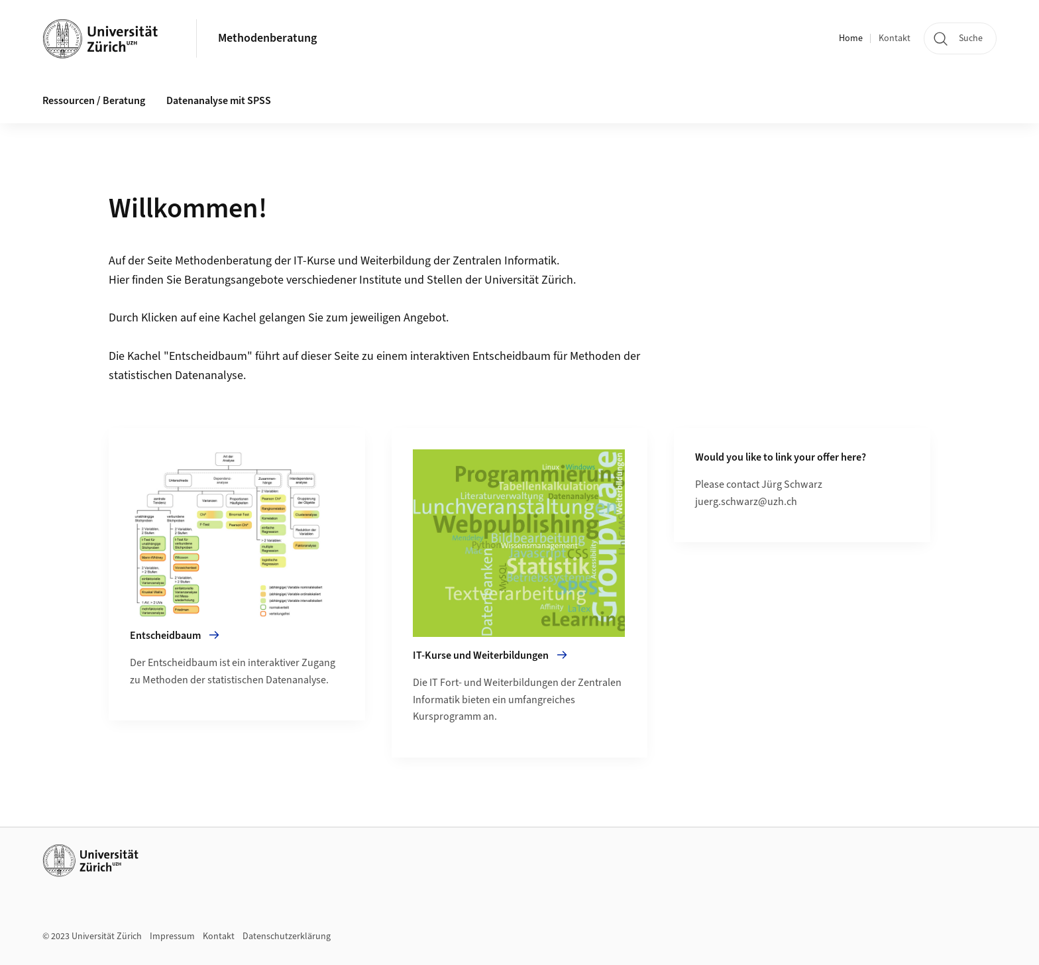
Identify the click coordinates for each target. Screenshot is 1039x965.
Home (851, 38)
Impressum (172, 936)
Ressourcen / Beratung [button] (93, 100)
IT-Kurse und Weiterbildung (362, 261)
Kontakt (894, 38)
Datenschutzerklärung (287, 936)
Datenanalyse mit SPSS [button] (218, 100)
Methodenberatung (267, 38)
